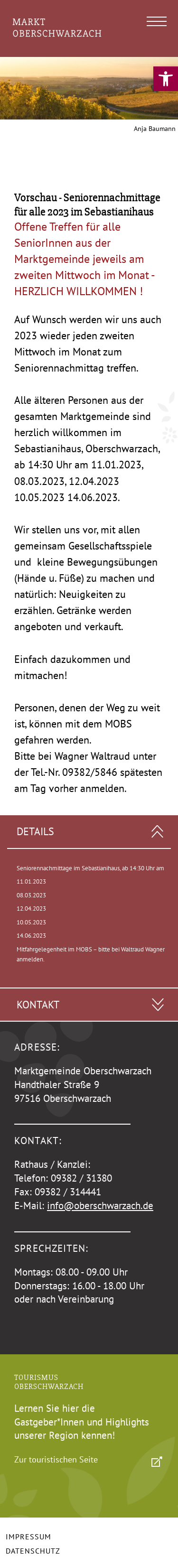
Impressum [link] (28, 1536)
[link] (165, 78)
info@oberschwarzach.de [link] (100, 1205)
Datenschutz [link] (33, 1551)
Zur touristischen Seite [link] (56, 1459)
